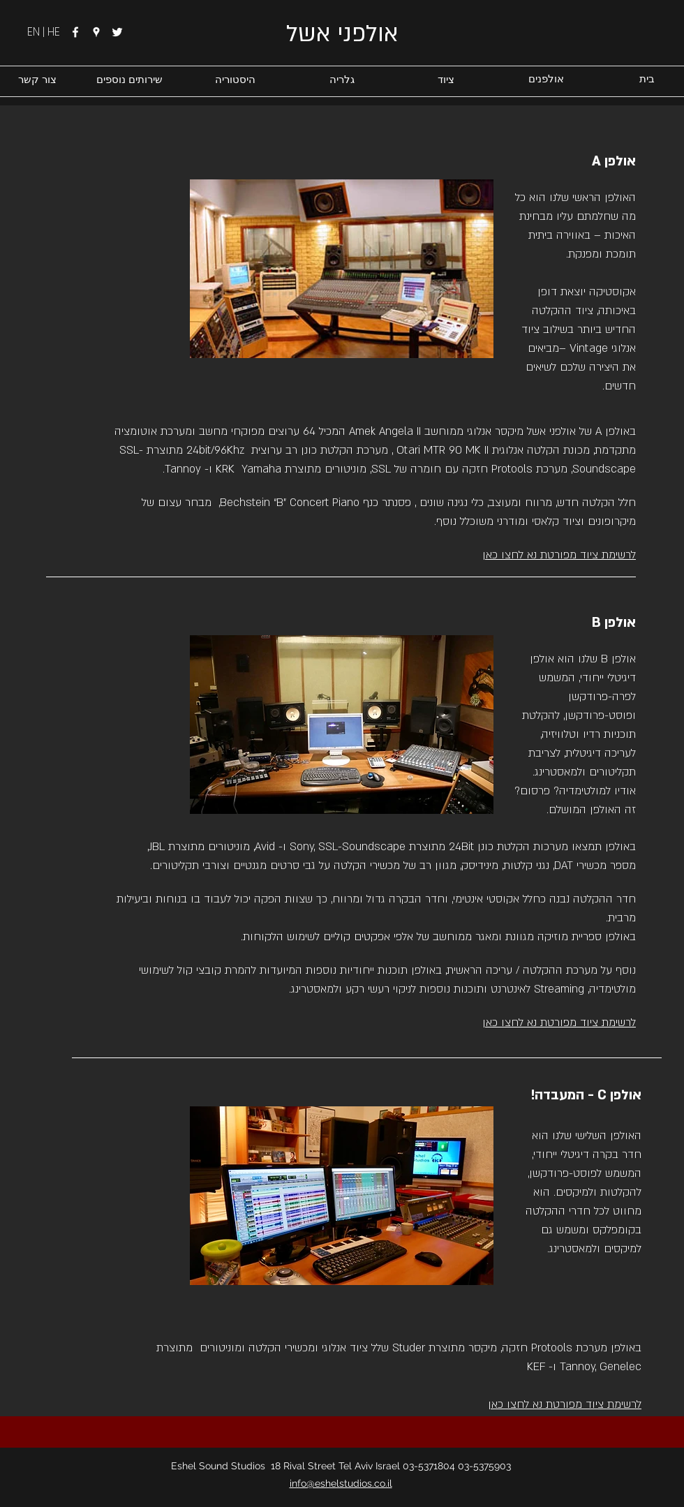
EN (35, 32)
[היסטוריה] (235, 80)
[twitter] (117, 32)
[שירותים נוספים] (129, 80)
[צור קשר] (37, 80)
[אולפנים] (546, 80)
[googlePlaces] (96, 32)
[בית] (646, 80)
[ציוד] (445, 80)
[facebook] (75, 32)
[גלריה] (341, 80)
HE (53, 32)
